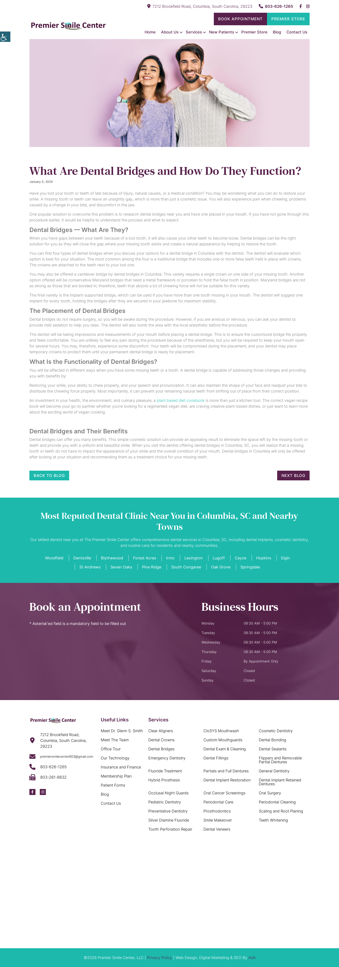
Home (150, 32)
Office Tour (111, 749)
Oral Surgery (270, 793)
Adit (252, 957)
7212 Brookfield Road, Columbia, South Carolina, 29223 (199, 6)
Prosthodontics (217, 811)
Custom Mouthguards (222, 740)
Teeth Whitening (273, 820)
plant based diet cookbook (181, 400)
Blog (277, 32)
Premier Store (288, 19)
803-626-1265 (276, 6)
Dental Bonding (272, 740)
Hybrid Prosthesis (164, 780)
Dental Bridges (161, 749)
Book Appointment (240, 19)
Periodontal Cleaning (277, 802)
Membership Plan (116, 776)
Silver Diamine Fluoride (168, 820)
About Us (170, 32)
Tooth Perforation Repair (170, 829)
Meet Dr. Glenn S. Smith (122, 731)
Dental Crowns (161, 740)
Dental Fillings (215, 758)
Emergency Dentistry (166, 758)
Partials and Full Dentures (226, 771)
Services (194, 32)
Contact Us (296, 32)
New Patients (221, 32)
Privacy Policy (159, 957)
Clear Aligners (160, 731)
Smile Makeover (217, 820)
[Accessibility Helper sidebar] (5, 37)
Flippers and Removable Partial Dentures (280, 760)
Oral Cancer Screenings (224, 793)
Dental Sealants (272, 749)
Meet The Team (115, 740)
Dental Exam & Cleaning (224, 749)
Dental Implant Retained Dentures (280, 782)
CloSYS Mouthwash (221, 731)
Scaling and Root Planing (281, 811)
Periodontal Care (218, 802)
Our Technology (115, 758)
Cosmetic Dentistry (276, 731)
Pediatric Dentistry (164, 802)
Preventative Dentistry (168, 811)
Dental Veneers (216, 829)
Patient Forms (113, 785)
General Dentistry (274, 771)
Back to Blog (49, 475)
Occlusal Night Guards (168, 793)
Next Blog (293, 475)
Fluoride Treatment (165, 771)
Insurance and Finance (121, 767)
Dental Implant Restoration (227, 780)
